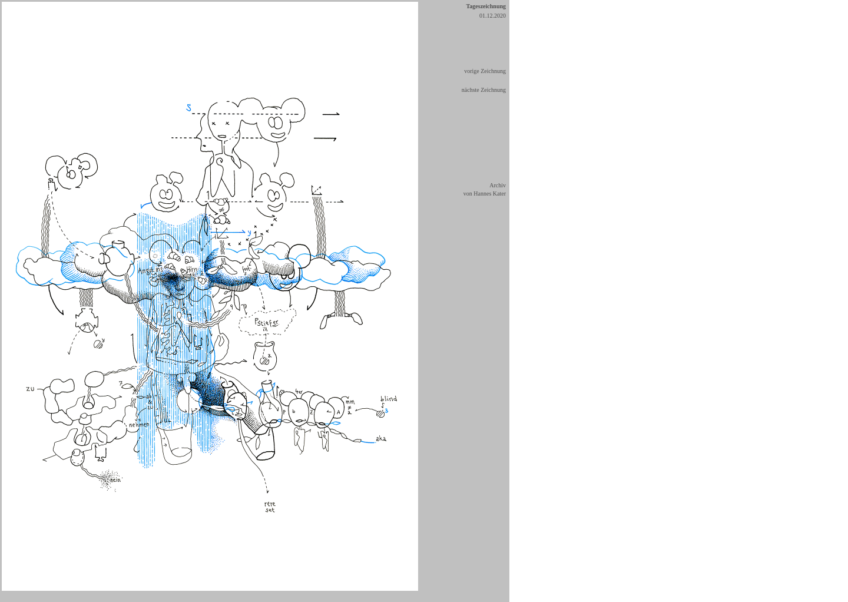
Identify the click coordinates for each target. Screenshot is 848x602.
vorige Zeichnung (485, 71)
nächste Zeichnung (484, 90)
